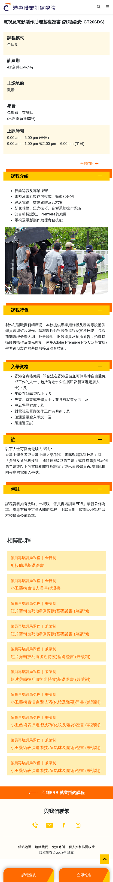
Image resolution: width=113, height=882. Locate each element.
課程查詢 (28, 875)
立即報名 (84, 875)
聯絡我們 (41, 847)
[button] (56, 176)
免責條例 (58, 847)
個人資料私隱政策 (82, 847)
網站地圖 (24, 847)
